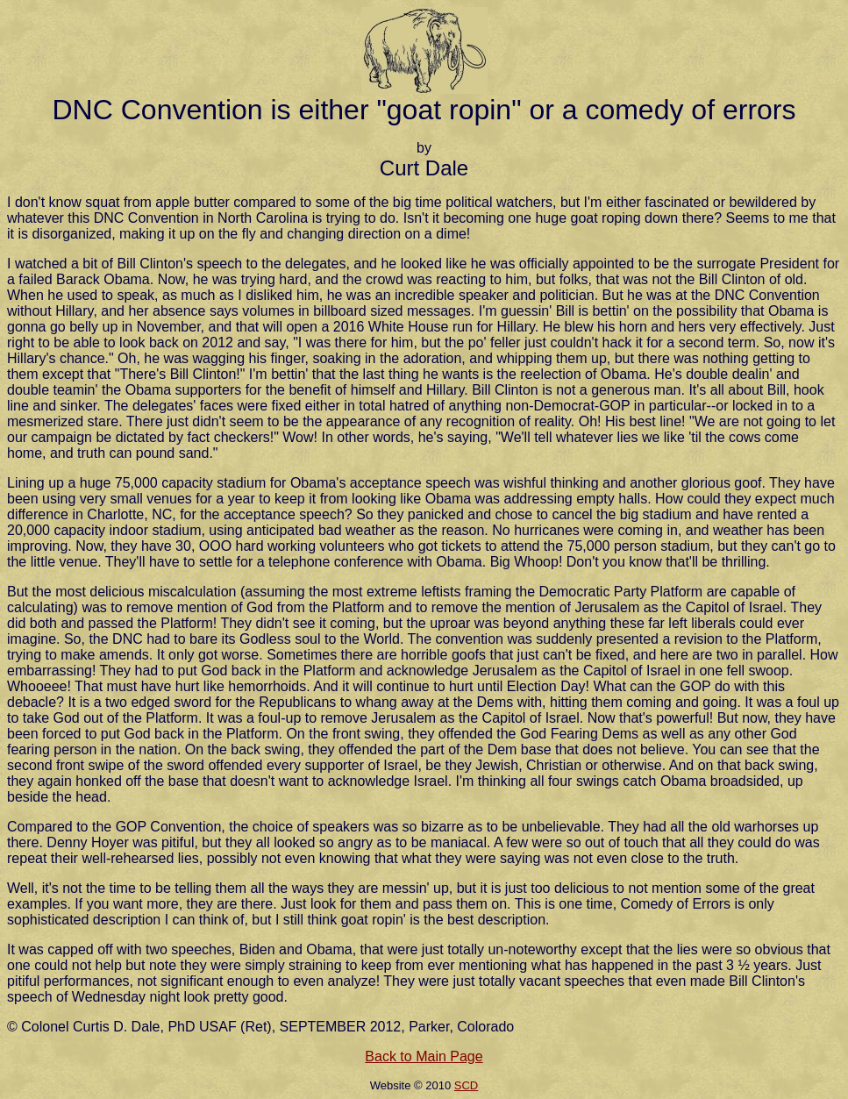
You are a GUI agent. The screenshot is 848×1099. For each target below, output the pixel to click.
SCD (466, 1085)
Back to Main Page (423, 1056)
